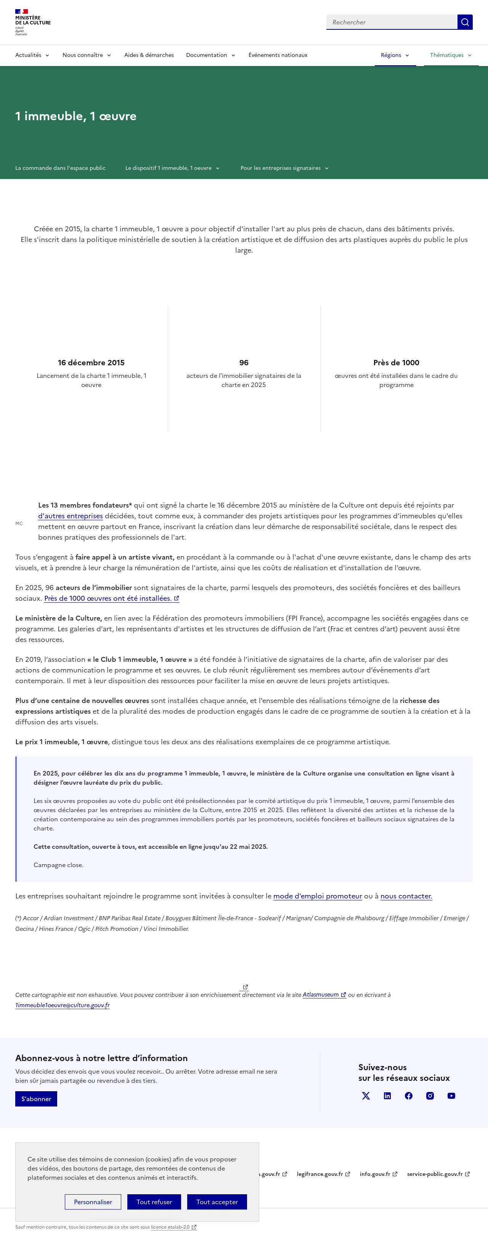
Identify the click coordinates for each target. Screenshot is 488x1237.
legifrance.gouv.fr (320, 1174)
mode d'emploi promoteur (317, 896)
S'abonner (36, 1098)
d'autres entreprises (70, 516)
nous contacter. (406, 896)
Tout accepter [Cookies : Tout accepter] (217, 1201)
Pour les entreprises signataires (281, 168)
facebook (408, 1095)
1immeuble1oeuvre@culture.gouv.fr (62, 1005)
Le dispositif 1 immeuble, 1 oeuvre (168, 168)
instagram (430, 1095)
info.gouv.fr (375, 1174)
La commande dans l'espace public (60, 168)
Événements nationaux (278, 55)
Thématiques (447, 55)
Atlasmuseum (321, 994)
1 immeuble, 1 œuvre (76, 116)
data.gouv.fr (264, 1174)
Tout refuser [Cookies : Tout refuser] (154, 1201)
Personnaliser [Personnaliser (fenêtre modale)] (93, 1201)
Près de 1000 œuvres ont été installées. (108, 598)
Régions (391, 55)
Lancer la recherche (465, 22)
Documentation (206, 55)
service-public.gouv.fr (435, 1174)
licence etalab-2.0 (170, 1227)
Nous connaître (83, 55)
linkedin (387, 1095)
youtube (451, 1095)
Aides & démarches (149, 55)
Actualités (28, 55)
